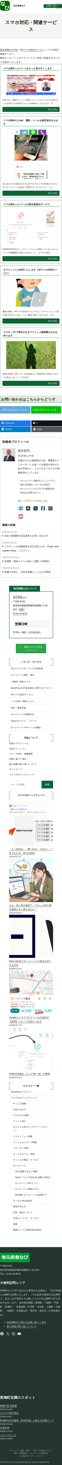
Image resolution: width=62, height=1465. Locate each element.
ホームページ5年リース (26, 1183)
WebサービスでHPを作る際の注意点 (32, 1177)
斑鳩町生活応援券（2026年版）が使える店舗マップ (27, 1420)
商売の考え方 (19, 1206)
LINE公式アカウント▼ (44, 409)
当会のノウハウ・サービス (26, 1218)
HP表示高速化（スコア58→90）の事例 (29, 1074)
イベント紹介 (19, 1121)
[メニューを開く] (58, 5)
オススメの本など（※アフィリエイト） (30, 1129)
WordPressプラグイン (21, 1092)
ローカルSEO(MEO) (22, 1201)
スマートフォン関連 (22, 1136)
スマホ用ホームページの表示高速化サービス (26, 204)
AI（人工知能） (20, 1103)
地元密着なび (19, 6)
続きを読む (53, 109)
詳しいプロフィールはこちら (33, 500)
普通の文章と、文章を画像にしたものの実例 (27, 572)
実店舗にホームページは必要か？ (31, 1195)
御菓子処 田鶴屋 (8, 1405)
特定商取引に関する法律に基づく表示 (26, 1322)
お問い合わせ (52, 6)
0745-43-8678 (20, 613)
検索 (47, 784)
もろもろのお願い (21, 1115)
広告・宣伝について (22, 1212)
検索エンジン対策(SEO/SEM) (27, 1230)
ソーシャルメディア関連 (25, 1142)
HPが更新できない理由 (26, 1171)
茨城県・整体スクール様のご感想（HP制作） (27, 561)
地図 (21, 609)
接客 (15, 1224)
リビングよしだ (8, 1435)
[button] (31, 648)
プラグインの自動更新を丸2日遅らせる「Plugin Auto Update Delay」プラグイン (30, 548)
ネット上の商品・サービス (26, 1160)
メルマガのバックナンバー (24, 1098)
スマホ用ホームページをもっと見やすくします (27, 68)
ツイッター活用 (20, 1148)
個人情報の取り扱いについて (22, 1326)
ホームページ (19, 1166)
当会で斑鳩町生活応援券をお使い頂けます (26, 535)
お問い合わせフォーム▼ (14, 409)
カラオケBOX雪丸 (9, 1413)
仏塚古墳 (4, 1427)
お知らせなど (19, 1109)
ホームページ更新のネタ (27, 1189)
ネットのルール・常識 (24, 1154)
